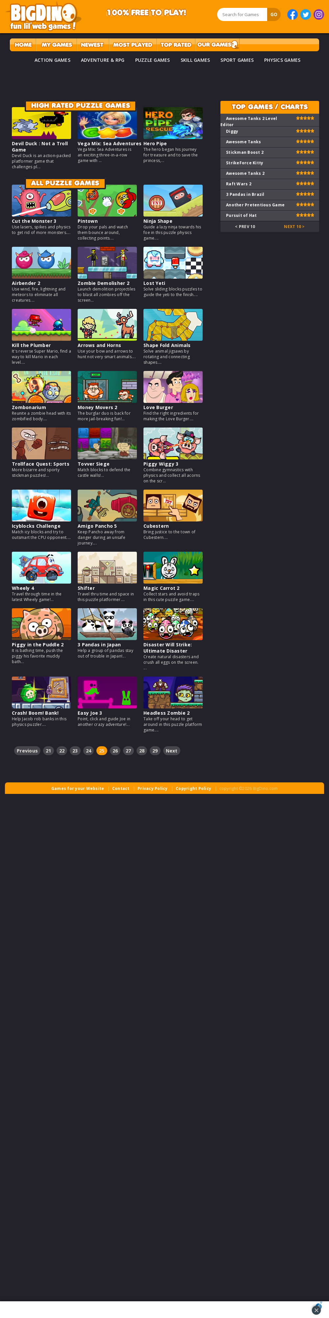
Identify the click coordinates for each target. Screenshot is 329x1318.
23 (75, 751)
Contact (121, 788)
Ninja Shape (157, 221)
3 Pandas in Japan (99, 644)
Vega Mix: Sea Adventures (109, 143)
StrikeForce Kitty (244, 163)
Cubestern (156, 526)
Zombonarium (29, 407)
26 (115, 751)
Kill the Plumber (31, 345)
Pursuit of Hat (241, 215)
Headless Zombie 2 (166, 713)
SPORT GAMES (237, 60)
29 (155, 751)
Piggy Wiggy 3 (160, 464)
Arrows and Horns (99, 345)
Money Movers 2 (97, 407)
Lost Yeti (154, 283)
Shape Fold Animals (167, 345)
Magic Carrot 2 (161, 588)
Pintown (88, 221)
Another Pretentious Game (255, 205)
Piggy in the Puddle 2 (37, 644)
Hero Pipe (155, 143)
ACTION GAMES (52, 60)
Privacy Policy (153, 788)
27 (128, 751)
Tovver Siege (94, 464)
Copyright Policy (193, 788)
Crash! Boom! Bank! (35, 713)
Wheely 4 (23, 588)
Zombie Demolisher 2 (103, 283)
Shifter (86, 588)
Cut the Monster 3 (34, 221)
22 (62, 751)
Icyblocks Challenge (36, 526)
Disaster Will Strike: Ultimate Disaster (167, 647)
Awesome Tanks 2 (245, 173)
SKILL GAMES (195, 60)
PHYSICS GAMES (282, 60)
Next (172, 751)
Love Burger (158, 407)
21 (48, 751)
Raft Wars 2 (238, 184)
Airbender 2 (26, 283)
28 (142, 751)
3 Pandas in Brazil (245, 194)
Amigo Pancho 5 (97, 526)
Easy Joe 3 (90, 713)
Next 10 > (294, 226)
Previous (27, 751)
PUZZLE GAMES (152, 60)
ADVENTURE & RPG (103, 60)
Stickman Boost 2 (245, 152)
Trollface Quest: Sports (40, 464)
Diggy (232, 131)
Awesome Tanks (243, 142)
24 (88, 751)
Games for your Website (77, 788)
